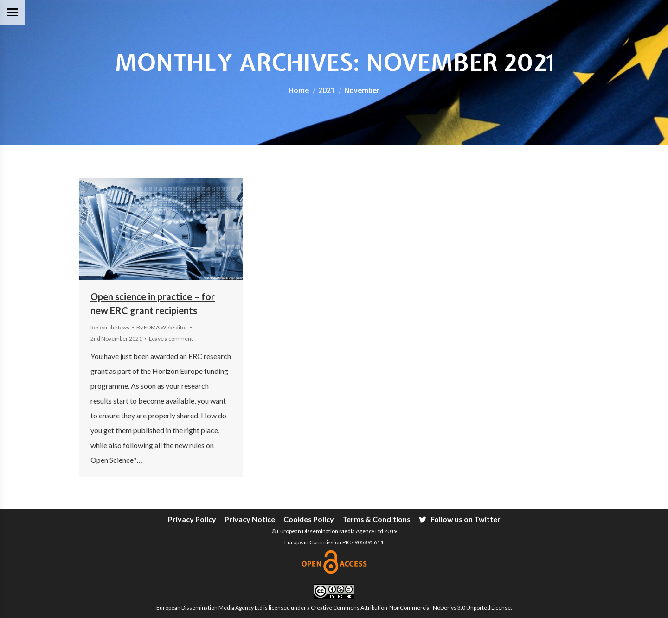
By (161, 327)
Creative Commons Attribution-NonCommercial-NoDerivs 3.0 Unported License (411, 607)
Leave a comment (171, 338)
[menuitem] (192, 519)
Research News (109, 327)
